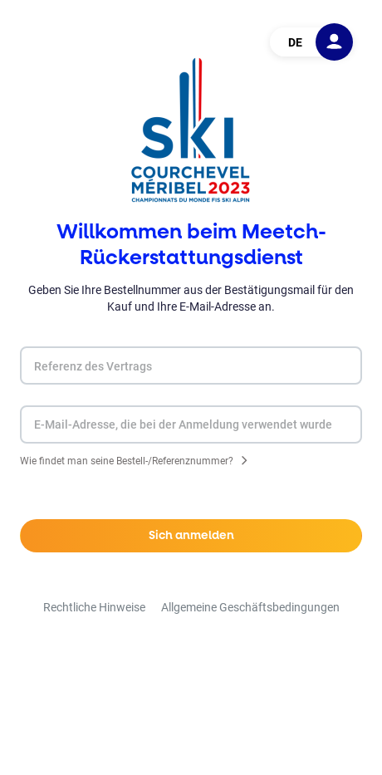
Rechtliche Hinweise (94, 607)
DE (295, 42)
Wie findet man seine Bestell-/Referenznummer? (126, 462)
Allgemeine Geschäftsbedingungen (250, 607)
